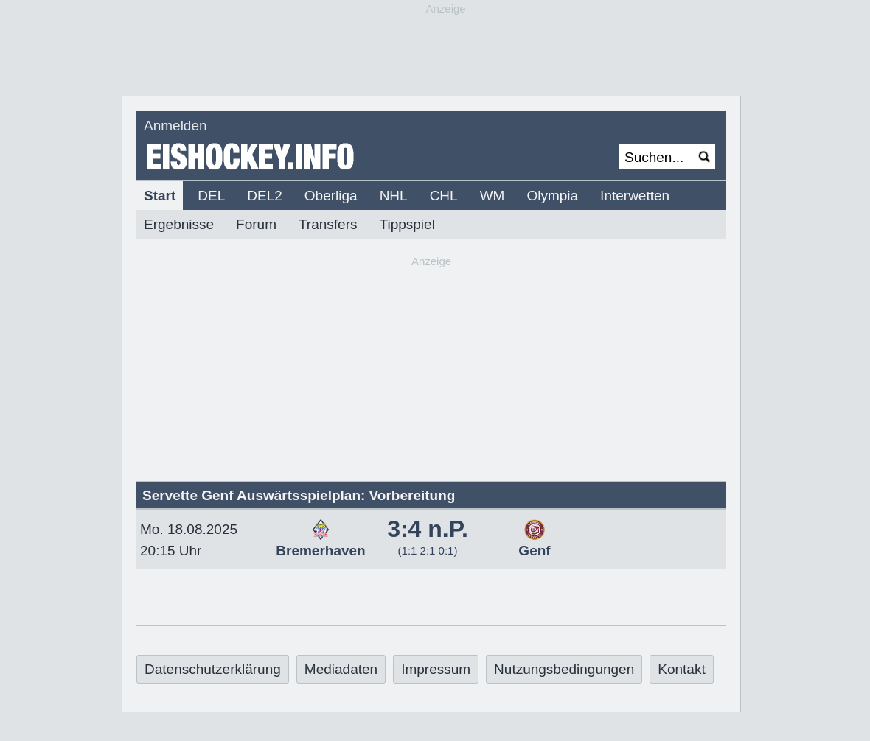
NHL (394, 195)
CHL (444, 195)
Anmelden (175, 125)
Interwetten (634, 195)
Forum (256, 224)
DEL (211, 195)
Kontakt (681, 669)
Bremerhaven (320, 542)
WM (492, 195)
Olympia (552, 195)
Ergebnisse (179, 224)
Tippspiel (407, 224)
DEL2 (264, 195)
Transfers (328, 224)
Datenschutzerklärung (213, 669)
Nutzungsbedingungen (564, 669)
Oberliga (331, 195)
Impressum (435, 669)
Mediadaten (340, 669)
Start (159, 195)
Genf (534, 542)
